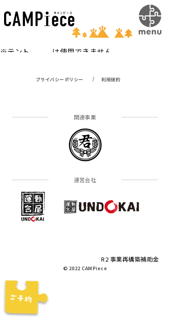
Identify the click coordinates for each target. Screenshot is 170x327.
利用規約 (111, 79)
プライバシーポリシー (59, 79)
